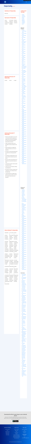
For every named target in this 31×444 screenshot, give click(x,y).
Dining (23, 203)
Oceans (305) (23, 345)
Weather (23, 215)
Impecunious (23, 16)
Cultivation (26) (24, 295)
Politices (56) (23, 350)
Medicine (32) (23, 334)
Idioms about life (24, 67)
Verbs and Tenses (7, 429)
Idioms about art (24, 41)
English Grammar (7, 431)
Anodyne (23, 18)
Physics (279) (23, 349)
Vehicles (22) (23, 371)
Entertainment (24, 205)
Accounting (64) (24, 277)
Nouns (7, 430)
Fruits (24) (23, 313)
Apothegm (23, 15)
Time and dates (24, 200)
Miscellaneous (24, 216)
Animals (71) (23, 280)
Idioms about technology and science (24, 96)
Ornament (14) (24, 346)
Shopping (23, 206)
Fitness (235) (23, 309)
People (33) (23, 348)
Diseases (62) (24, 299)
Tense (16, 431)
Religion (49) (23, 353)
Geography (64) (24, 316)
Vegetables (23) (24, 370)
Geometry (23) (24, 317)
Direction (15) (23, 298)
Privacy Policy (24, 431)
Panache (23, 14)
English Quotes (7, 432)
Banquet (23, 17)
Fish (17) (23, 308)
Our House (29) (24, 347)
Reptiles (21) (23, 354)
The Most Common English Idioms (24, 31)
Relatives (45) (23, 352)
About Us (24, 432)
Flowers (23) (23, 310)
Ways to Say (16, 430)
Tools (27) (23, 362)
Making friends (24, 204)
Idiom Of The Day (16, 429)
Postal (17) (23, 351)
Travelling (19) (24, 365)
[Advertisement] (11, 49)
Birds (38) (23, 281)
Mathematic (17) (24, 331)
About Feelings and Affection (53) (24, 275)
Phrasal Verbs (16, 432)
